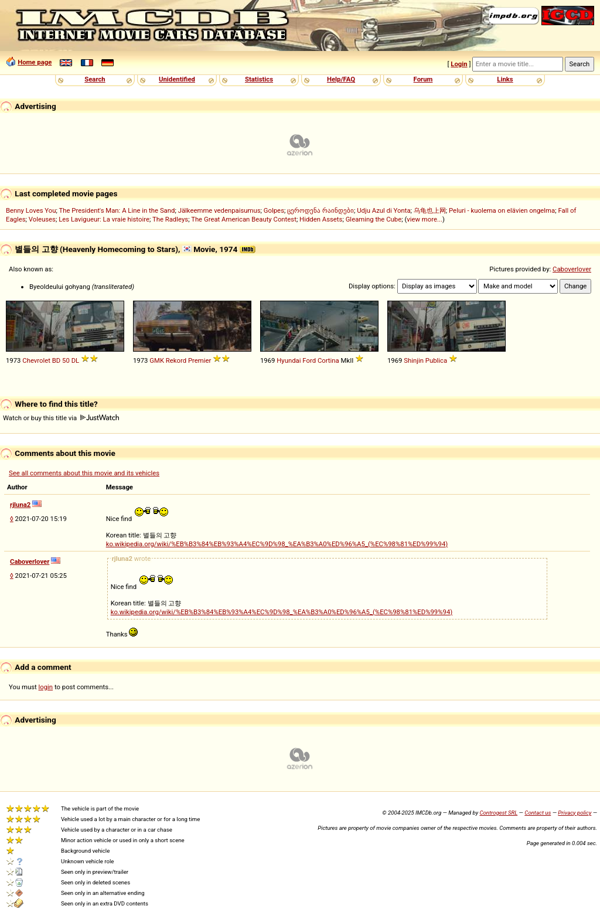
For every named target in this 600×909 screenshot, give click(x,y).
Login (459, 64)
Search (94, 79)
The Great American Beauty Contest (243, 219)
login (46, 687)
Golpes (274, 210)
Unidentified (177, 79)
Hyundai (289, 360)
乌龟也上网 (430, 210)
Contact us (537, 812)
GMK (156, 360)
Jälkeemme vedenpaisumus (219, 210)
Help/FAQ (341, 79)
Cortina (328, 360)
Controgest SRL (498, 812)
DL (75, 360)
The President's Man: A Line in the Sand (117, 210)
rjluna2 (20, 505)
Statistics (259, 79)
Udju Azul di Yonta (383, 210)
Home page (35, 62)
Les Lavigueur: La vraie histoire (104, 219)
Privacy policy (574, 812)
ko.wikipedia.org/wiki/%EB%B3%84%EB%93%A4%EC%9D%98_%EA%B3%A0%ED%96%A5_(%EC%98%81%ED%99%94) (277, 544)
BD (56, 360)
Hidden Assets (320, 219)
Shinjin (414, 360)
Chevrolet (36, 360)
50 (66, 360)
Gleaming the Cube (374, 219)
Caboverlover (572, 269)
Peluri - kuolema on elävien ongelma (502, 210)
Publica (436, 360)
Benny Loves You (31, 210)
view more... (424, 219)
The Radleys (170, 219)
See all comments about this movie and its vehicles (84, 473)
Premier (199, 360)
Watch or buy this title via (61, 418)
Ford (309, 360)
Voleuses (42, 219)
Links (505, 79)
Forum (423, 79)
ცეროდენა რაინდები (320, 210)
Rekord (176, 360)
